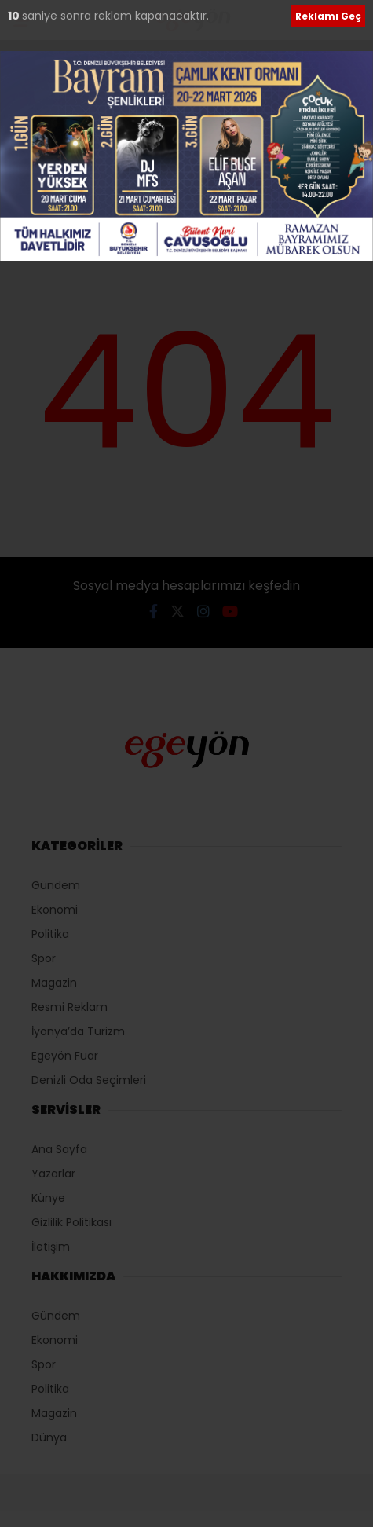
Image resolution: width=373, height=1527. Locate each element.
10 (15, 16)
